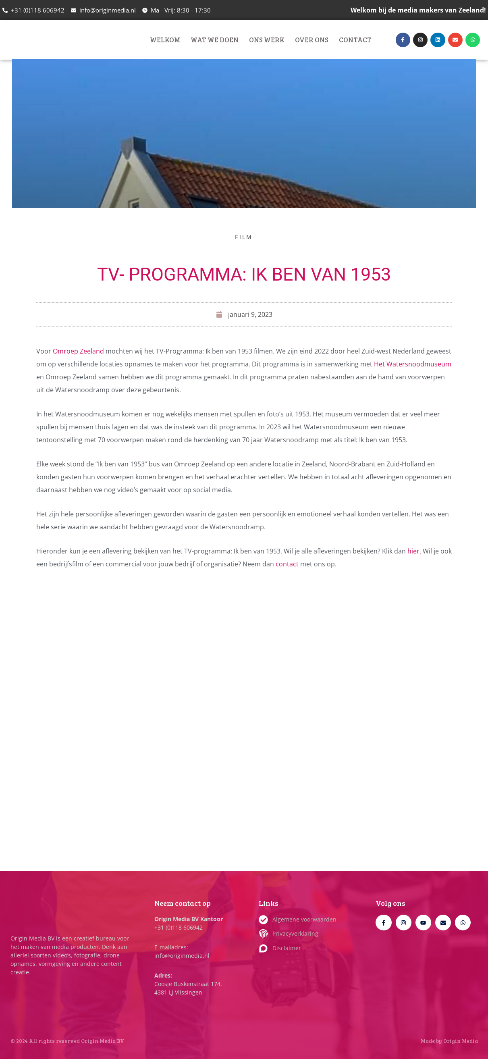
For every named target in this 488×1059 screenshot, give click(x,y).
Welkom (165, 39)
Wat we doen (215, 39)
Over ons (311, 39)
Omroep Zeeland (78, 351)
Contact (355, 39)
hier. (414, 551)
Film (244, 237)
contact (288, 564)
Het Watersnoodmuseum (412, 364)
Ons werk (266, 39)
